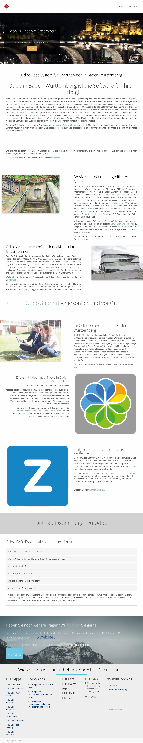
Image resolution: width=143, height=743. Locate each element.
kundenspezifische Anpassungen (120, 473)
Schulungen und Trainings (122, 224)
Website (23, 267)
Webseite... (57, 158)
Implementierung (113, 195)
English (110, 709)
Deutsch (118, 709)
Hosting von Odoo (100, 214)
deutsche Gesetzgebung (64, 125)
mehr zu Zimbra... (97, 490)
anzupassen (117, 203)
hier (79, 239)
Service (90, 209)
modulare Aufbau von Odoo (22, 113)
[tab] (71, 551)
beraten (73, 658)
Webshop (33, 267)
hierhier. (12, 280)
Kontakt (32, 48)
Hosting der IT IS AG (99, 598)
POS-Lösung (48, 267)
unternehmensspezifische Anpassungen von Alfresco (37, 411)
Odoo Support (42, 303)
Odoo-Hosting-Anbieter (18, 598)
